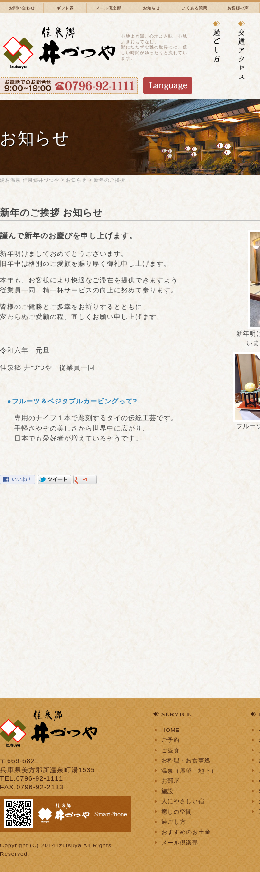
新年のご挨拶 (109, 180)
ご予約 (170, 740)
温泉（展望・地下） (189, 771)
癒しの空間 (176, 811)
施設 (167, 791)
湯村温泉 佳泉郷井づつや (29, 180)
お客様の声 (238, 8)
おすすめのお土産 (186, 832)
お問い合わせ (22, 8)
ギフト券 (65, 8)
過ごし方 (173, 821)
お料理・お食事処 (186, 760)
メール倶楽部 (108, 8)
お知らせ (151, 8)
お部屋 (170, 781)
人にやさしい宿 (182, 801)
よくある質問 (194, 8)
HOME (170, 730)
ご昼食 (170, 750)
